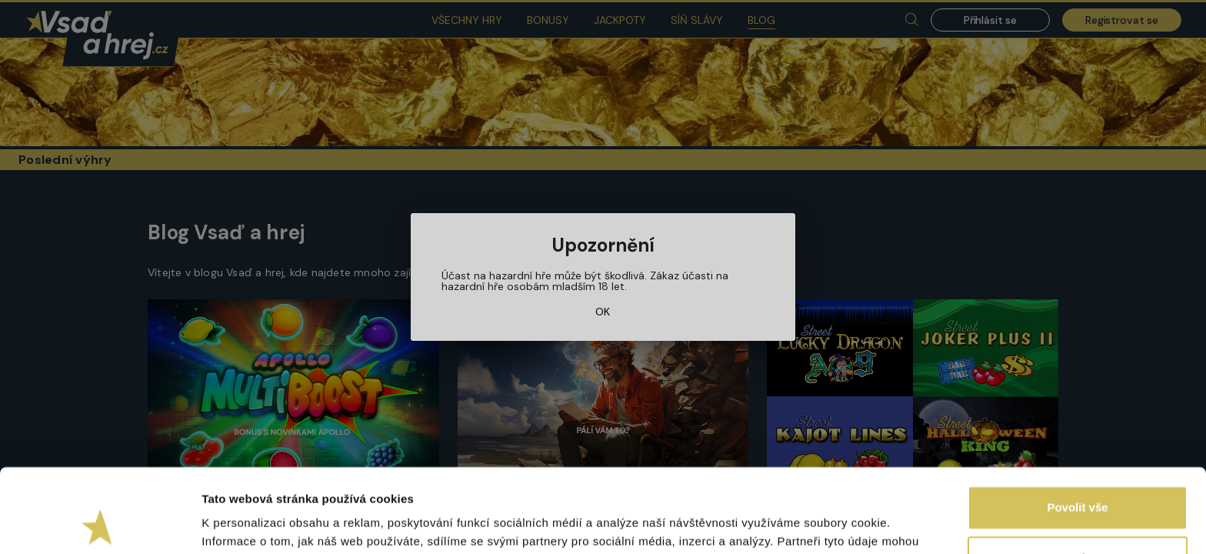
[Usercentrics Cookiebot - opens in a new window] (99, 524)
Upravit (1078, 479)
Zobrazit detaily (245, 523)
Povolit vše (1077, 429)
